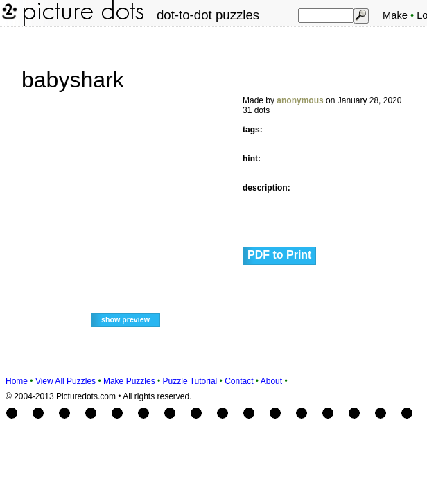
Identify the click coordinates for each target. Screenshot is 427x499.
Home (17, 381)
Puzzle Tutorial (190, 381)
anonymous (300, 100)
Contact (239, 381)
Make (395, 15)
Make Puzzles (129, 381)
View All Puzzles (65, 381)
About (271, 381)
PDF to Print (279, 255)
